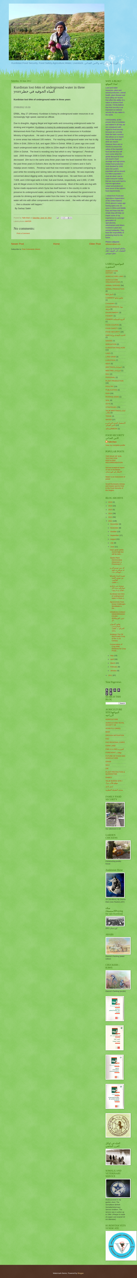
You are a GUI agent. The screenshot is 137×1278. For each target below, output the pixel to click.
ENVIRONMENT (112, 312)
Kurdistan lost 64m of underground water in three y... (117, 596)
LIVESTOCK (110, 360)
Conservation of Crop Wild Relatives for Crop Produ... (118, 647)
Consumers (110, 303)
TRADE (109, 416)
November (114, 528)
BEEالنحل (109, 294)
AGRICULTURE (112, 719)
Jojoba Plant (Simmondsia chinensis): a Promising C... (116, 561)
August (113, 539)
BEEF (108, 732)
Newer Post (17, 243)
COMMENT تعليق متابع (114, 298)
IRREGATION (111, 344)
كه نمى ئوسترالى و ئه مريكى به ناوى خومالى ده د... (117, 570)
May (112, 656)
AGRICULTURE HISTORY (112, 272)
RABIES (109, 777)
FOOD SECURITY (113, 332)
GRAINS (109, 341)
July (112, 543)
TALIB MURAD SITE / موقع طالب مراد (114, 782)
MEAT (108, 364)
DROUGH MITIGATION (115, 735)
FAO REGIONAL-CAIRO (115, 742)
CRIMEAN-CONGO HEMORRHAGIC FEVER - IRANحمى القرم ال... (117, 616)
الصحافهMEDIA (111, 429)
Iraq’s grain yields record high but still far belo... (117, 552)
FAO (107, 739)
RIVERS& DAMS (112, 397)
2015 (110, 510)
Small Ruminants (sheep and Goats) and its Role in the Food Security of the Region (115, 487)
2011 (110, 675)
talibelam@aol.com (113, 244)
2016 (110, 506)
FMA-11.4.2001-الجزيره (115, 749)
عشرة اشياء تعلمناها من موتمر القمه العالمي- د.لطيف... (117, 579)
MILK (108, 374)
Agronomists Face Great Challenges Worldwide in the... (117, 605)
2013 (110, 517)
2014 (110, 513)
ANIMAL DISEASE (113, 285)
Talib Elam (112, 442)
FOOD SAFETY (112, 328)
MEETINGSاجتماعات (114, 367)
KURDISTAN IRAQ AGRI (115, 348)
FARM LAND (111, 746)
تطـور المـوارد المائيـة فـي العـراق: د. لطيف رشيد (117, 627)
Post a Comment (23, 233)
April (112, 659)
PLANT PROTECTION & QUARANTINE (115, 773)
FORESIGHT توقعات (114, 752)
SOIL (108, 400)
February (114, 667)
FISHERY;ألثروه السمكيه (115, 319)
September (114, 535)
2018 (110, 502)
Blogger (81, 1273)
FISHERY (109, 316)
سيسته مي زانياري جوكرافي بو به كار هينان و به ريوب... (117, 588)
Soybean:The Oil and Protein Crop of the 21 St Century (117, 637)
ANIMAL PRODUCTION (115, 289)
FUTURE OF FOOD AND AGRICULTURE (115, 757)
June (112, 547)
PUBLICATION (111, 390)
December (114, 524)
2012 (110, 521)
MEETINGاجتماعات (113, 371)
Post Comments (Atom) (31, 249)
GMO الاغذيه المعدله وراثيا (115, 335)
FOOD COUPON (112, 325)
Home (56, 243)
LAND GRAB (111, 357)
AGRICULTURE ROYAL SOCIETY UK (115, 724)
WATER (28, 221)
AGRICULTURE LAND (114, 276)
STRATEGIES (111, 407)
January (113, 671)
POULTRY (110, 386)
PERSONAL (110, 377)
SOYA (108, 404)
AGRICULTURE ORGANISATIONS (113, 281)
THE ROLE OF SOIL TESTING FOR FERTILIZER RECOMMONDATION (114, 459)
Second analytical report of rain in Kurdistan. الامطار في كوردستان (115, 470)
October (113, 532)
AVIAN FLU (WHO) (113, 728)
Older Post (95, 243)
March (113, 663)
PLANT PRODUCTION (115, 381)
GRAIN (108, 762)
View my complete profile (115, 445)
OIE (107, 768)
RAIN (108, 393)
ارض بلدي (109, 786)
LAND (108, 353)
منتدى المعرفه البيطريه (114, 790)
